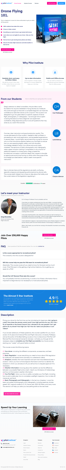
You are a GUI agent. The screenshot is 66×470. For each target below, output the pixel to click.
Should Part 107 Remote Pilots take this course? (19, 276)
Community (40, 445)
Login (24, 443)
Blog (39, 459)
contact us (41, 246)
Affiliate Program (41, 452)
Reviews (37, 3)
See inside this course (11, 393)
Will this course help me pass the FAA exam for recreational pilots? (25, 262)
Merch (24, 450)
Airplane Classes (27, 445)
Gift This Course (51, 3)
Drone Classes (26, 447)
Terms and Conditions (42, 457)
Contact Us (40, 450)
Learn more (10, 305)
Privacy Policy (41, 454)
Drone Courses (17, 3)
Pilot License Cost (27, 452)
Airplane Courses (28, 3)
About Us (40, 447)
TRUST (24, 457)
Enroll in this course (7, 49)
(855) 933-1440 (6, 443)
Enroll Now (61, 3)
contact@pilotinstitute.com (8, 447)
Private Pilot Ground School (29, 454)
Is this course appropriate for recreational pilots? (19, 253)
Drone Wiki (25, 459)
